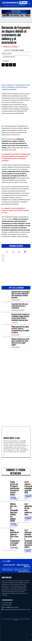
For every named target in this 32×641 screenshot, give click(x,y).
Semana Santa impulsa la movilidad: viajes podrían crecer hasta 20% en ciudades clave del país (21, 317)
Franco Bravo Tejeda (17, 50)
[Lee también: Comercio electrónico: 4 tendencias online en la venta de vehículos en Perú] (15, 210)
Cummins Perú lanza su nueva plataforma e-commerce (20, 306)
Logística (14, 322)
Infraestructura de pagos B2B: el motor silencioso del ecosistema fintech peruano (21, 295)
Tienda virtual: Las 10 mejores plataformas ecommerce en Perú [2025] (14, 488)
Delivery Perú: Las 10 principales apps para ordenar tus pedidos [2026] (14, 512)
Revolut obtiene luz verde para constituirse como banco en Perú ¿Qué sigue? (20, 342)
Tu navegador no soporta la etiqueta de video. (16, 13)
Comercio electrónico (18, 310)
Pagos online (15, 300)
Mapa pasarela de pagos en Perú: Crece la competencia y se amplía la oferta (20, 330)
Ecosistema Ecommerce (28, 495)
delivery (16, 135)
